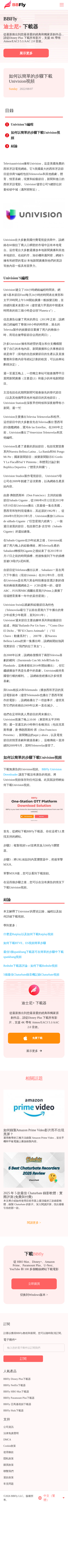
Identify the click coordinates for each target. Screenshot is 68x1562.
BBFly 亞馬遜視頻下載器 (17, 1404)
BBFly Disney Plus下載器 (17, 1379)
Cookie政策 (9, 1446)
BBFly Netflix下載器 (14, 1385)
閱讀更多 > (34, 1222)
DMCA (7, 1439)
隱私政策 (8, 1458)
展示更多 (34, 1050)
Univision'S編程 (22, 124)
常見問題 (8, 1483)
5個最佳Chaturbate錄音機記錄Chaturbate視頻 (31, 974)
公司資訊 (8, 1427)
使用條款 (8, 1452)
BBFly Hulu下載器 (13, 1410)
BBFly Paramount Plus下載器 (18, 1398)
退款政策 (8, 1477)
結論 (14, 146)
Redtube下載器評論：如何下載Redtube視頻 (30, 965)
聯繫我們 (8, 1471)
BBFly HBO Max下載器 (16, 1391)
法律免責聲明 (11, 1433)
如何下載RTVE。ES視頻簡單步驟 (24, 943)
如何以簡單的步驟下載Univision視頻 (35, 135)
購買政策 (8, 1465)
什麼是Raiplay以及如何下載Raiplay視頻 (28, 934)
